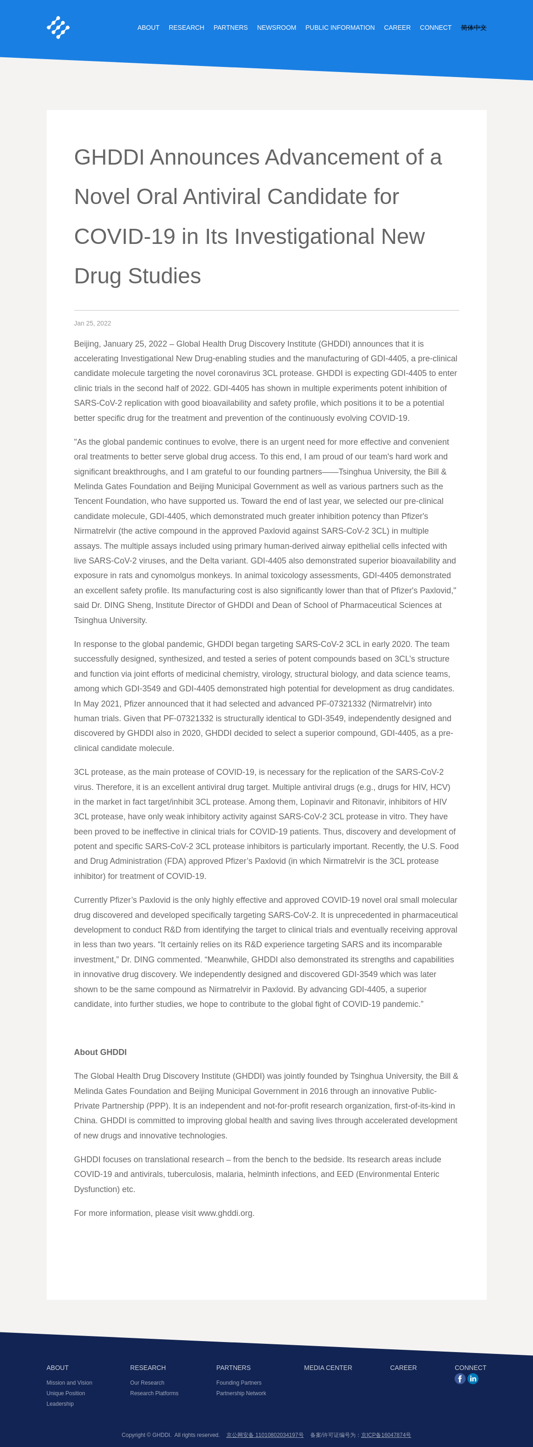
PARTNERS (233, 1367)
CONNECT (470, 1367)
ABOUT (58, 1367)
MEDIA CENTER (328, 1367)
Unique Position (66, 1393)
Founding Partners (239, 1383)
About (148, 27)
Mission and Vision (70, 1383)
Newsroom (277, 27)
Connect (435, 27)
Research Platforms (154, 1393)
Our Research (147, 1383)
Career (397, 27)
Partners (231, 27)
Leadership (60, 1404)
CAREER (403, 1367)
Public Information (339, 27)
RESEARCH (148, 1367)
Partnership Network (241, 1393)
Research (186, 27)
